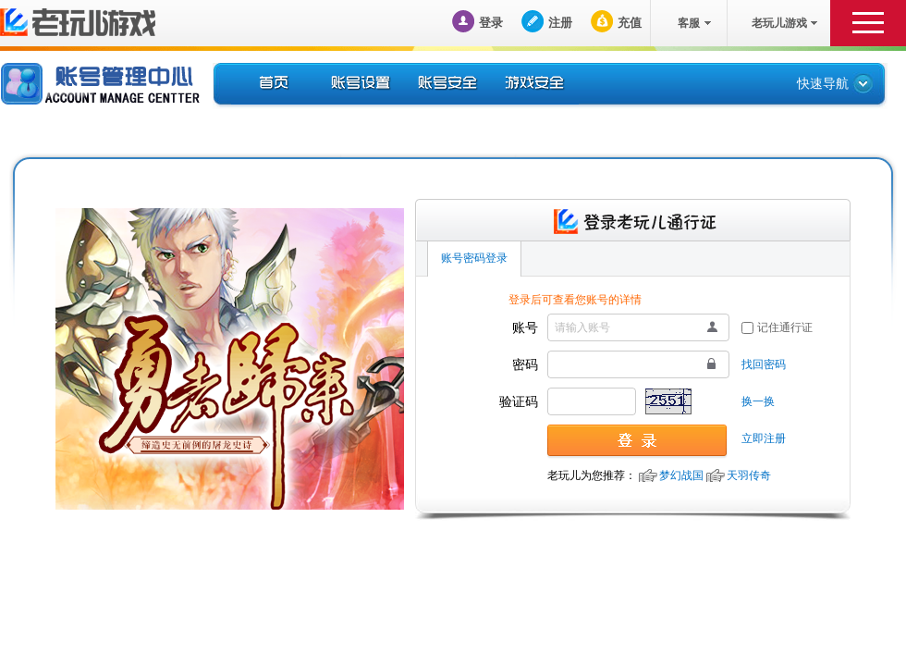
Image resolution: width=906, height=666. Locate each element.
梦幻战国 (681, 475)
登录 (491, 23)
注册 (560, 23)
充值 (630, 23)
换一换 (758, 401)
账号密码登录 (474, 258)
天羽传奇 (749, 475)
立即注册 (763, 438)
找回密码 (763, 364)
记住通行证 (785, 327)
